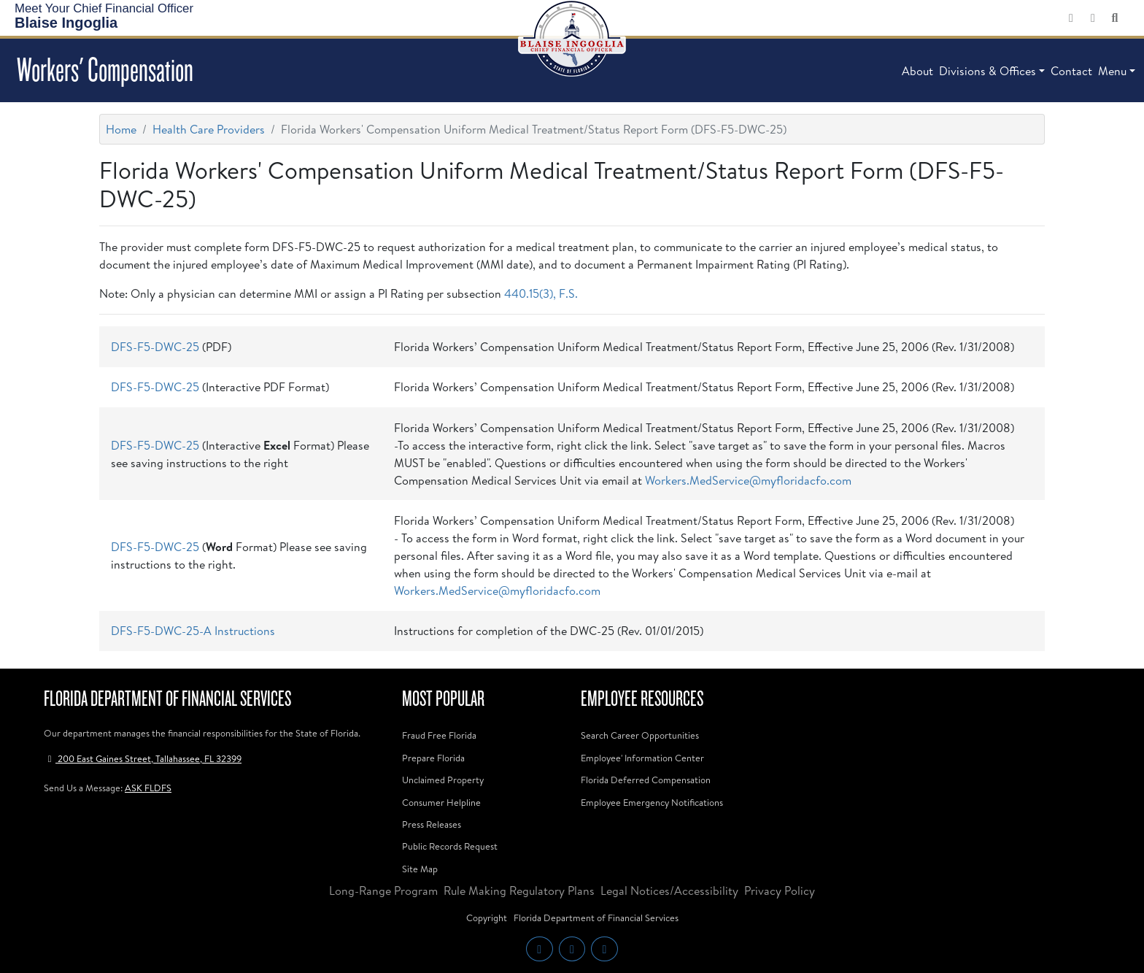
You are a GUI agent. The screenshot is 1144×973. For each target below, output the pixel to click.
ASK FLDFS (148, 787)
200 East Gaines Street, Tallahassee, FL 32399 (142, 758)
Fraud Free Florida (439, 735)
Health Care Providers (208, 129)
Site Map (420, 868)
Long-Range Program (383, 890)
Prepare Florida (433, 757)
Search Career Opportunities (640, 735)
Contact (1071, 71)
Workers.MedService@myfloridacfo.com (748, 480)
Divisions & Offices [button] (987, 71)
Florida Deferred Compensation (646, 779)
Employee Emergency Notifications (652, 802)
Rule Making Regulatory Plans (519, 890)
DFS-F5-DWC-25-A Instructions (193, 631)
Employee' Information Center (642, 757)
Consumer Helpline (441, 802)
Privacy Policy (779, 890)
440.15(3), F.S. (541, 293)
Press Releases (431, 824)
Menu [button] (1112, 71)
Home (121, 129)
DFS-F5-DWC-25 (155, 347)
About (917, 71)
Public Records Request (450, 846)
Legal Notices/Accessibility (669, 890)
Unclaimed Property (443, 779)
